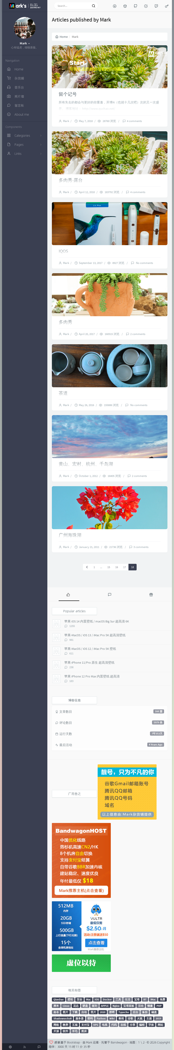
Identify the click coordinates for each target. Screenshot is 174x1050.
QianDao (58, 999)
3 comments (140, 547)
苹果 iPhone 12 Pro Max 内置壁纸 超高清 (92, 676)
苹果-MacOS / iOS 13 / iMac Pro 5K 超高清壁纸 (95, 635)
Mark (66, 121)
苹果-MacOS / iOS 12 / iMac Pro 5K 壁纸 (90, 649)
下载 (74, 1012)
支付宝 (85, 1024)
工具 (118, 999)
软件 (65, 1031)
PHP (159, 1005)
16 (116, 567)
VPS (95, 1024)
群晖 (112, 1012)
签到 (94, 1005)
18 (132, 567)
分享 (132, 1024)
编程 (142, 1024)
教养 (65, 1024)
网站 (160, 1024)
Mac (88, 999)
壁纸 (70, 999)
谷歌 (130, 1018)
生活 (127, 999)
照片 (93, 1012)
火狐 (140, 1018)
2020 (102, 1012)
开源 (56, 1031)
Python (101, 1018)
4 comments (134, 121)
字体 (151, 1024)
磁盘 (154, 1012)
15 (108, 567)
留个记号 (68, 94)
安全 (79, 999)
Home (61, 37)
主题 (149, 1018)
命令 (56, 1012)
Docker (107, 999)
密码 (90, 1018)
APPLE (105, 1005)
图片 (65, 1012)
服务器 (79, 1018)
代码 (114, 1024)
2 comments (137, 334)
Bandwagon (119, 1042)
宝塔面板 (128, 1005)
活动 (140, 1005)
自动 (84, 1012)
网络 (56, 1024)
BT (145, 999)
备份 (144, 1012)
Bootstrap (73, 1042)
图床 (84, 1031)
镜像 (150, 1005)
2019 (158, 1018)
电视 (104, 1024)
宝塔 (137, 999)
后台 (135, 1012)
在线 (123, 1024)
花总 (76, 1005)
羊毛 (74, 1031)
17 (124, 567)
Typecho (123, 1012)
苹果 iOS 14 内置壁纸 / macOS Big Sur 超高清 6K (96, 621)
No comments (144, 263)
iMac (153, 999)
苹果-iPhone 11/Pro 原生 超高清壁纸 (89, 662)
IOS (97, 999)
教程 (121, 1018)
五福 (74, 1024)
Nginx (116, 1005)
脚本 (56, 1005)
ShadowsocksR (62, 1018)
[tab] (68, 594)
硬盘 (85, 1005)
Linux (66, 1005)
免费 (162, 999)
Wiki (112, 1018)
